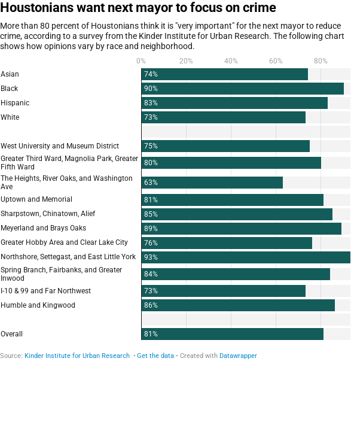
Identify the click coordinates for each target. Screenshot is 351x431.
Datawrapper (238, 356)
